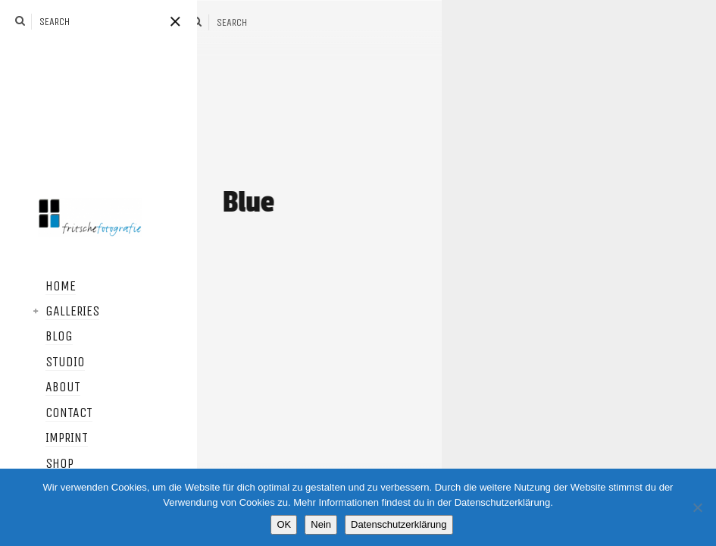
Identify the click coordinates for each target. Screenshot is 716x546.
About (51, 387)
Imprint (55, 438)
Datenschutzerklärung (398, 524)
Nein (321, 524)
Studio (53, 362)
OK (284, 524)
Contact (57, 413)
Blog (47, 336)
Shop (48, 464)
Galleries (61, 311)
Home (49, 286)
